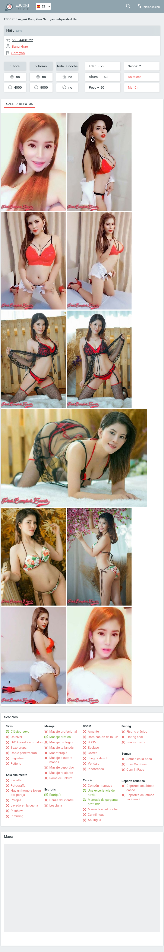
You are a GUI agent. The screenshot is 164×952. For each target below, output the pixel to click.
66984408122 (22, 40)
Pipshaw (17, 811)
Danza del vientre (61, 800)
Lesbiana (55, 805)
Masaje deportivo (61, 767)
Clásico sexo (20, 731)
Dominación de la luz (103, 737)
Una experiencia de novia (101, 793)
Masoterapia (58, 753)
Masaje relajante (61, 773)
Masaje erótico (60, 737)
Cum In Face (135, 770)
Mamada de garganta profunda (103, 802)
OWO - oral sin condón (26, 742)
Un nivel (16, 737)
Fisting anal (134, 737)
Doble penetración (24, 753)
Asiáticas (134, 77)
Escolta (16, 780)
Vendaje (93, 764)
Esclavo (93, 748)
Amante (93, 731)
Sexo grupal (19, 748)
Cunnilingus (96, 815)
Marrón (133, 87)
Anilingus (94, 820)
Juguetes (17, 758)
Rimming (17, 816)
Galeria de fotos (19, 104)
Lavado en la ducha (24, 805)
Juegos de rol (97, 758)
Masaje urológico (61, 742)
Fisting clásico (136, 731)
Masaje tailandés (61, 748)
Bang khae (35, 19)
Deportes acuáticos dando (140, 788)
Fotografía (18, 786)
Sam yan (49, 19)
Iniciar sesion (149, 6)
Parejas (16, 800)
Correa (92, 753)
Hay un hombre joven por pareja (26, 793)
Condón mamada (100, 786)
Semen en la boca (139, 759)
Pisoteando (96, 769)
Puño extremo (136, 742)
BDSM (92, 742)
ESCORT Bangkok (15, 19)
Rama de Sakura (60, 778)
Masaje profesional (63, 731)
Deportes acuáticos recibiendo (140, 797)
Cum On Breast (137, 764)
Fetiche (16, 764)
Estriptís (55, 795)
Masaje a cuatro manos (60, 760)
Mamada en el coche (102, 809)
